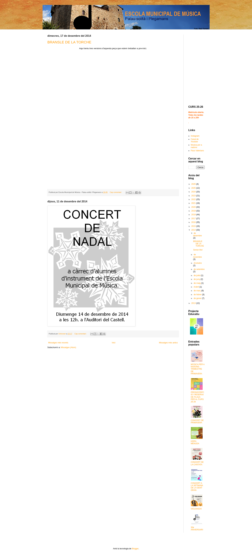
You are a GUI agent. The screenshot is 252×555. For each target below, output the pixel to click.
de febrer (198, 294)
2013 (193, 303)
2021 (193, 203)
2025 (193, 188)
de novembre (197, 255)
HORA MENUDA (195, 442)
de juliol (197, 275)
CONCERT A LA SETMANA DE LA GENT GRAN (197, 486)
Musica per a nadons (196, 146)
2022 (193, 199)
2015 (193, 226)
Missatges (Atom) (68, 347)
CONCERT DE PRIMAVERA (197, 421)
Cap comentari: (116, 192)
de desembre (197, 234)
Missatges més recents (58, 343)
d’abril (196, 287)
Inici (113, 343)
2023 (193, 196)
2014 (193, 230)
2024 (193, 192)
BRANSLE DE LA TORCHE (69, 42)
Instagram (195, 136)
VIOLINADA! (196, 509)
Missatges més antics (168, 343)
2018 (193, 214)
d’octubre (198, 263)
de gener (198, 298)
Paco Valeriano (197, 150)
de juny (197, 279)
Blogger (135, 548)
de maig (197, 283)
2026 (193, 184)
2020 (193, 207)
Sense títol (197, 250)
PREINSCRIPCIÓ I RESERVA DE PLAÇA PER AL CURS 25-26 (197, 397)
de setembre (199, 269)
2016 (193, 222)
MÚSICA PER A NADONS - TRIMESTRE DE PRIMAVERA (198, 369)
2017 (193, 218)
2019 (193, 211)
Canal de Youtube (195, 140)
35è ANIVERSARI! (197, 528)
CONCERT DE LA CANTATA (197, 463)
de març (197, 290)
